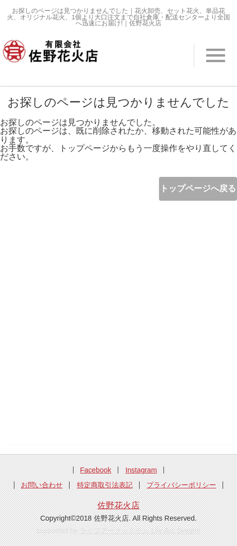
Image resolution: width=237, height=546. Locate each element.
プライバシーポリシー (181, 485)
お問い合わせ (42, 485)
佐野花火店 (118, 505)
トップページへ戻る (198, 188)
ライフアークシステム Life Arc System (139, 531)
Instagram (141, 470)
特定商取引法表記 (105, 485)
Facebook (95, 470)
